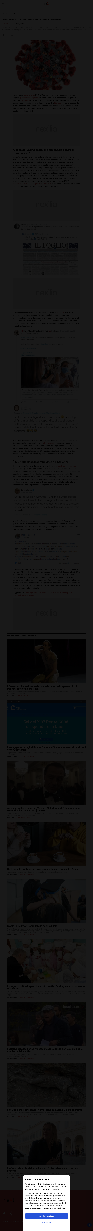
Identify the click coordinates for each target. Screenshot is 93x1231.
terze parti (59, 1193)
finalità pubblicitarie (48, 1205)
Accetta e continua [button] (46, 1216)
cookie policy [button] (55, 1189)
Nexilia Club (46, 1223)
